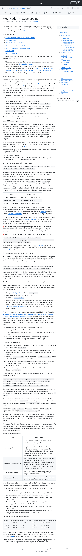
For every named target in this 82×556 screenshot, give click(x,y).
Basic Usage (66, 62)
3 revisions (35, 21)
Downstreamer (64, 69)
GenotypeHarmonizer (30, 219)
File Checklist (9, 51)
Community (31, 549)
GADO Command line (66, 68)
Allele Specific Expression (69, 47)
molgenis (7, 8)
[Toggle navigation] (3, 2)
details (10, 250)
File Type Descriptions (68, 40)
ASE (62, 59)
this (12, 536)
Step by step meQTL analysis (14, 42)
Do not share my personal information (63, 549)
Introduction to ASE (67, 60)
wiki (23, 31)
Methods (65, 64)
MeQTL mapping (65, 82)
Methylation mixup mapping (68, 90)
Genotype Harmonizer (26, 64)
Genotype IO (64, 56)
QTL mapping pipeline (66, 35)
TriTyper (43, 212)
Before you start (10, 40)
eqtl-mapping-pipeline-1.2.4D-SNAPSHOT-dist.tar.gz (36, 70)
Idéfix (62, 93)
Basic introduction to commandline (68, 37)
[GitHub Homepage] (36, 551)
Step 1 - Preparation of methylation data (18, 46)
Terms (11, 549)
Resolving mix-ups (67, 45)
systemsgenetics (19, 8)
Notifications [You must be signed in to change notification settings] (54, 8)
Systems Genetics (63, 32)
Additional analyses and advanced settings (68, 42)
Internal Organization (68, 66)
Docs (37, 549)
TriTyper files (17, 293)
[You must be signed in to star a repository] (76, 8)
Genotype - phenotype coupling (15, 306)
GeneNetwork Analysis (66, 73)
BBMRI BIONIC (64, 84)
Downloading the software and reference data (20, 38)
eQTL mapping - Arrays (66, 79)
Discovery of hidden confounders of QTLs (68, 49)
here (45, 73)
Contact (41, 549)
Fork (65, 8)
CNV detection (64, 91)
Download (65, 54)
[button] (77, 101)
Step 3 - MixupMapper (12, 53)
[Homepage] (41, 2)
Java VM (22, 86)
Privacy (16, 549)
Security (21, 549)
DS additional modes (68, 71)
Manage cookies (48, 549)
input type (40, 245)
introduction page (40, 84)
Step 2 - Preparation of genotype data (17, 48)
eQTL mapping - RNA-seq (67, 80)
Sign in (73, 3)
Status (25, 549)
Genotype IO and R (67, 57)
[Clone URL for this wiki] (66, 101)
